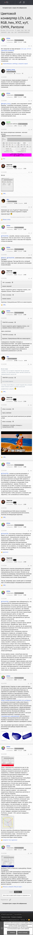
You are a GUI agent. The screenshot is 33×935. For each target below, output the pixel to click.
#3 (31, 100)
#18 (31, 683)
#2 (31, 77)
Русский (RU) (18, 914)
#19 (31, 754)
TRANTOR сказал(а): (8, 322)
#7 (31, 233)
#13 (31, 470)
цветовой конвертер (23, 32)
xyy (12, 32)
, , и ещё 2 (12, 886)
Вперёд (18, 892)
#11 (31, 364)
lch (29, 30)
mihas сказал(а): (7, 295)
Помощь (23, 920)
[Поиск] (30, 2)
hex (22, 30)
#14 (31, 508)
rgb (9, 32)
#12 (31, 405)
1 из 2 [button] (11, 892)
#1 (31, 46)
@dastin (3, 258)
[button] (2, 2)
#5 (31, 172)
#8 (31, 255)
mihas (3, 30)
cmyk (18, 30)
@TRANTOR (4, 236)
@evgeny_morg (5, 103)
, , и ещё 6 (15, 63)
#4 (31, 129)
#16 (31, 565)
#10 (31, 318)
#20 (31, 853)
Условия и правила (16, 917)
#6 (31, 207)
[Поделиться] (29, 46)
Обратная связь (5, 917)
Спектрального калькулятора (10, 716)
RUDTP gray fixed (6, 914)
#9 (31, 278)
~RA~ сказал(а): (6, 282)
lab (26, 30)
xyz (15, 32)
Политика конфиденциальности (10, 920)
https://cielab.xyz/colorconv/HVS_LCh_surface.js (15, 700)
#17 (31, 598)
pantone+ (4, 32)
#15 (31, 530)
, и (10, 840)
